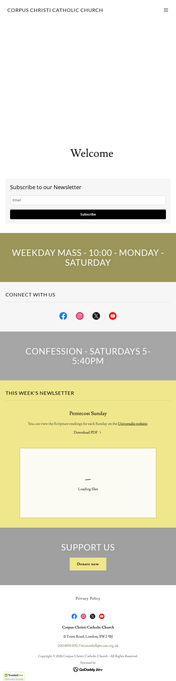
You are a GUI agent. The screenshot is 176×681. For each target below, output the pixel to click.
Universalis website (132, 423)
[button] (165, 10)
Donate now (88, 564)
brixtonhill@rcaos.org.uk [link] (99, 645)
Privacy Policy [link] (88, 598)
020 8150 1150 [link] (68, 645)
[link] (55, 10)
